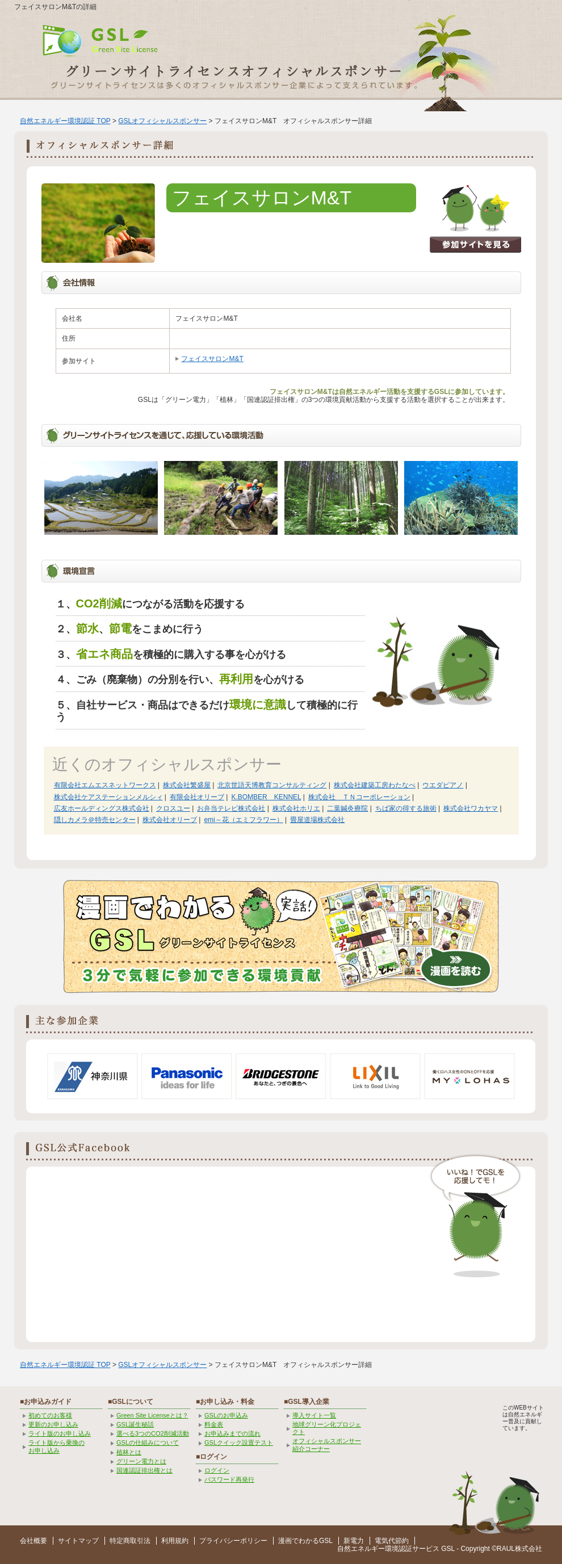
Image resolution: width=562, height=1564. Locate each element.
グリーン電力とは (141, 1461)
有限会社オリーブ (197, 797)
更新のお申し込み (53, 1424)
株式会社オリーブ (169, 820)
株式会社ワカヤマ (470, 808)
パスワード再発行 (229, 1479)
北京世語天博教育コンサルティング (271, 785)
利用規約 (174, 1541)
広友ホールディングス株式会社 (101, 808)
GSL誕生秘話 (135, 1424)
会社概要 (33, 1541)
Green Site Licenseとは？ (152, 1415)
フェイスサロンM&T (212, 359)
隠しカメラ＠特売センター (95, 820)
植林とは (128, 1452)
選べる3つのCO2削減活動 (152, 1433)
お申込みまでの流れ (232, 1433)
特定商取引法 (130, 1541)
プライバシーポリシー (233, 1541)
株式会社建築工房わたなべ (375, 785)
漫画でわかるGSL (305, 1541)
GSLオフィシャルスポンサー (162, 121)
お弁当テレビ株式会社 (231, 808)
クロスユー (173, 808)
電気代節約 (392, 1541)
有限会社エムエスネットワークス (105, 785)
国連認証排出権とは (144, 1470)
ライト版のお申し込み (59, 1433)
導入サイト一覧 (314, 1415)
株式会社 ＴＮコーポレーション (359, 797)
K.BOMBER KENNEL (266, 797)
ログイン (216, 1470)
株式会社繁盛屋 (187, 785)
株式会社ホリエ (296, 808)
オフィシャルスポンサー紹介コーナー (326, 1444)
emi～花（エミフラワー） (243, 820)
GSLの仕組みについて (147, 1442)
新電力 (353, 1541)
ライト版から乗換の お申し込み (56, 1446)
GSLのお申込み (226, 1415)
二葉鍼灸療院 (347, 808)
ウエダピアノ (442, 785)
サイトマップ (78, 1541)
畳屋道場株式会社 (317, 820)
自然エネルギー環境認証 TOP (65, 121)
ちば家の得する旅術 (406, 808)
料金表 (213, 1424)
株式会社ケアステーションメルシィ (108, 797)
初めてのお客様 (50, 1415)
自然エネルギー (361, 1549)
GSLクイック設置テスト (238, 1442)
